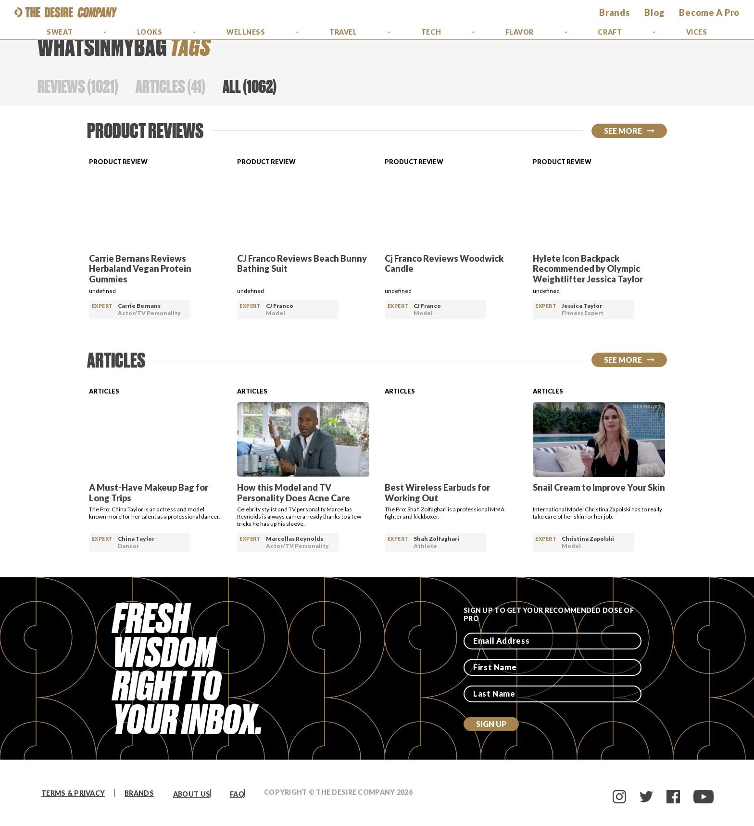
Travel (343, 32)
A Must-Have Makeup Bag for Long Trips (148, 492)
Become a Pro (709, 12)
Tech (431, 32)
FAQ (237, 794)
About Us (191, 794)
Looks (150, 32)
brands (614, 12)
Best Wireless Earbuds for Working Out (437, 492)
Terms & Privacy (73, 793)
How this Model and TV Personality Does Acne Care (293, 492)
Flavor (519, 32)
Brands (139, 793)
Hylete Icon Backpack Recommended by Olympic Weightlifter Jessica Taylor (588, 268)
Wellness (245, 32)
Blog (654, 12)
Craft (610, 32)
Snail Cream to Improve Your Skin (599, 487)
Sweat (60, 32)
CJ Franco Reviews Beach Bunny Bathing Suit (302, 263)
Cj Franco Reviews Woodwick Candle (444, 263)
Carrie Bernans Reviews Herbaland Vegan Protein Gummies (140, 268)
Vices (696, 32)
